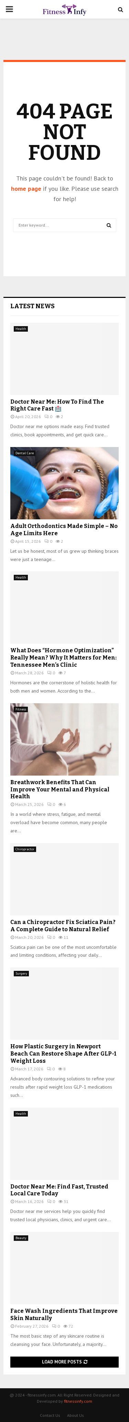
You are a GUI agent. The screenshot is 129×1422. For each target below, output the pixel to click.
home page (26, 189)
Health (20, 328)
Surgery (21, 973)
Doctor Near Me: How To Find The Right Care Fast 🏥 (57, 405)
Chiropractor (24, 849)
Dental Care (24, 453)
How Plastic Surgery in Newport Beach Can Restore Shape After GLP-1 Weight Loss (63, 1053)
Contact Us (50, 1415)
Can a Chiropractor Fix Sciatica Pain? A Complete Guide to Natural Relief (63, 926)
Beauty (20, 1238)
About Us (75, 1415)
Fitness (20, 709)
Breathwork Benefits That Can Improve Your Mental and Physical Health (59, 789)
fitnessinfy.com (78, 1401)
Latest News (32, 306)
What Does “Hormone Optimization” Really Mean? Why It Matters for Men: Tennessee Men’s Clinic (63, 657)
